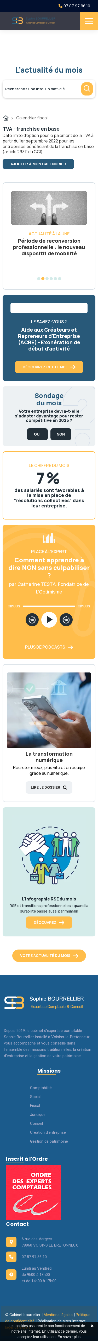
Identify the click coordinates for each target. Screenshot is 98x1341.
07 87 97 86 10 (74, 6)
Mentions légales (58, 1314)
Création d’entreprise (48, 1132)
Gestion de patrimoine (49, 1141)
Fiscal (35, 1105)
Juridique (37, 1114)
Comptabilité (41, 1087)
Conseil (36, 1123)
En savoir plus (68, 1337)
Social (35, 1096)
